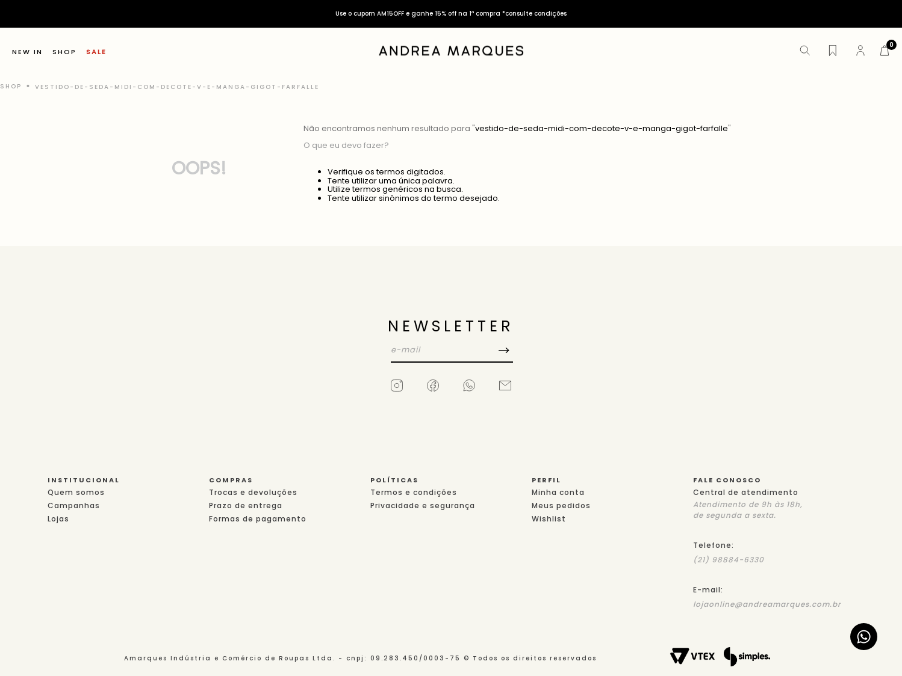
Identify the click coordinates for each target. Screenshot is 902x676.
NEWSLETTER (451, 326)
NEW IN (27, 52)
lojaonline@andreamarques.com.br (767, 604)
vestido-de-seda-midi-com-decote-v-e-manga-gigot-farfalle (177, 86)
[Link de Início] (12, 86)
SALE (96, 52)
